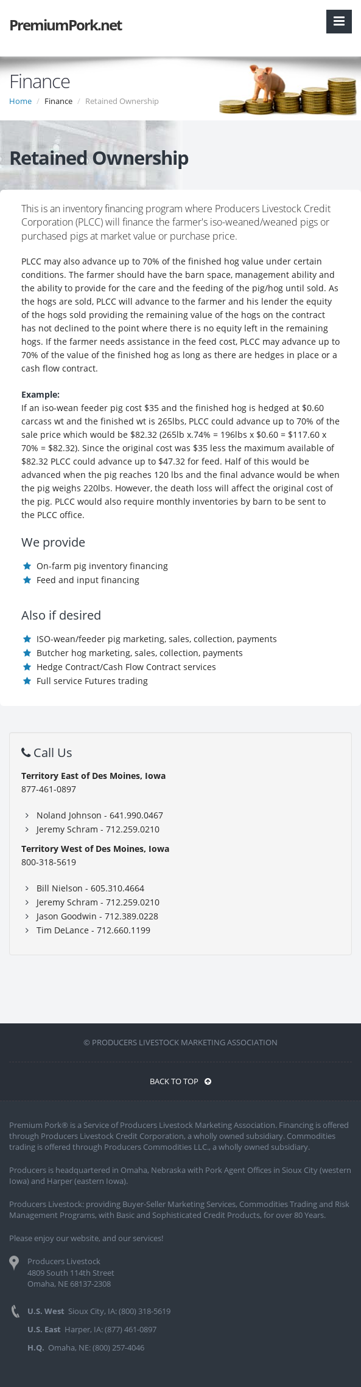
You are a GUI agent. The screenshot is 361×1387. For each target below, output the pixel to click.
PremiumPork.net (65, 25)
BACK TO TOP (180, 1081)
